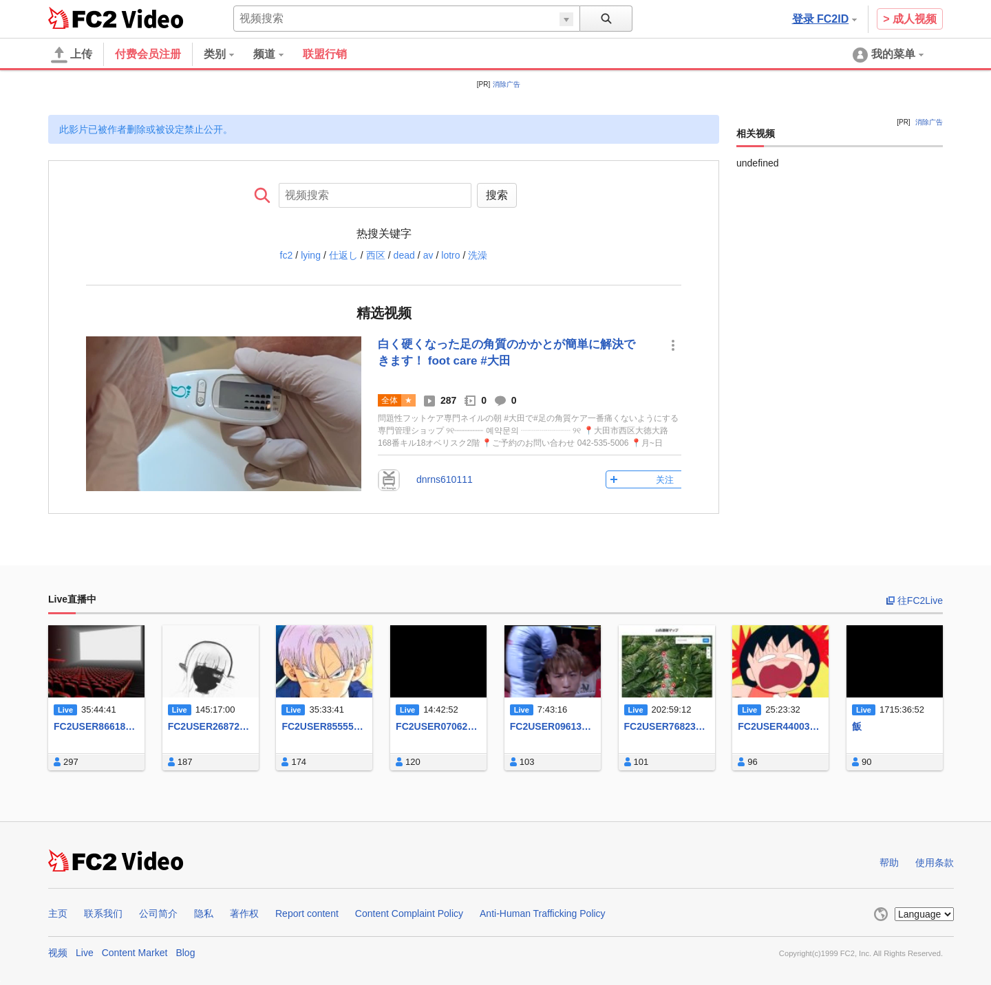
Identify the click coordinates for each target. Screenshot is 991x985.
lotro (450, 255)
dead (404, 255)
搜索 (497, 195)
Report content (307, 913)
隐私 (203, 913)
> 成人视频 (910, 19)
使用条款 (934, 862)
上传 (71, 55)
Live (85, 952)
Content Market (135, 952)
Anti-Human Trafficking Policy (543, 913)
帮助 (889, 862)
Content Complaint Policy (409, 913)
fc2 (286, 255)
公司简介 (158, 913)
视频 (57, 952)
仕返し (343, 255)
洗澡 (477, 255)
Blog (185, 952)
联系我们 (103, 913)
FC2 (82, 18)
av (428, 255)
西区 (375, 255)
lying (311, 255)
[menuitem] (228, 54)
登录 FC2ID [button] (824, 19)
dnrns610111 (444, 479)
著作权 (244, 913)
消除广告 (506, 84)
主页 (57, 913)
